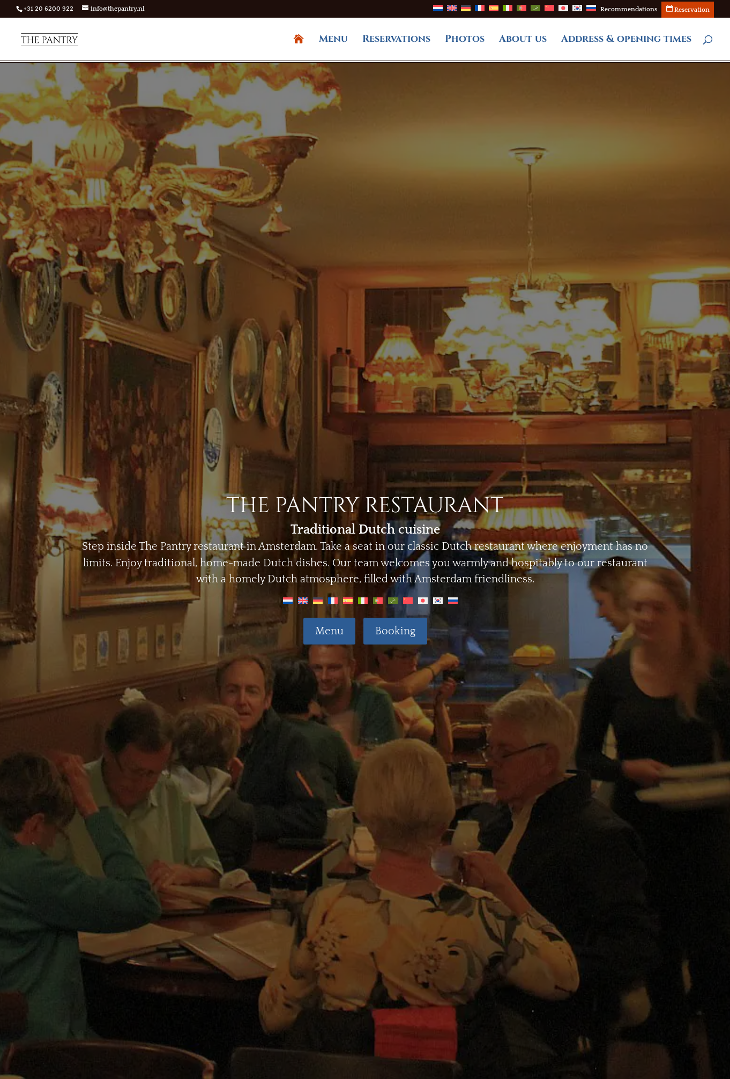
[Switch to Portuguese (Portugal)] (521, 11)
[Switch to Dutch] (438, 11)
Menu (333, 40)
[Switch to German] (466, 11)
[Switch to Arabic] (535, 11)
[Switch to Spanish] (493, 11)
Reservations (396, 40)
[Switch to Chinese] (549, 11)
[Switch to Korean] (577, 11)
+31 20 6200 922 (48, 8)
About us (523, 40)
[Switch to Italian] (507, 11)
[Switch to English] (302, 600)
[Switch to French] (480, 11)
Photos (465, 40)
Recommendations (628, 9)
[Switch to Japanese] (563, 11)
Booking (395, 631)
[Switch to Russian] (591, 11)
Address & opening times (626, 40)
